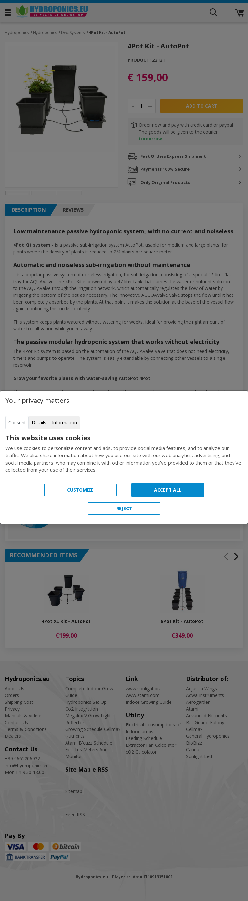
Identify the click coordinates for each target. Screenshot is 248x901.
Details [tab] (39, 422)
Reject (124, 508)
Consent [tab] (17, 422)
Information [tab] (64, 422)
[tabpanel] (124, 454)
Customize (80, 490)
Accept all (167, 490)
